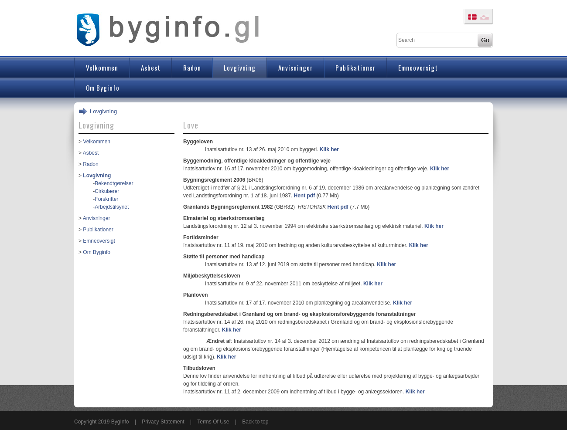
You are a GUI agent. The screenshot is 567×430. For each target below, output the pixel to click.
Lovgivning (103, 111)
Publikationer (98, 230)
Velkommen (96, 142)
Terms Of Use (213, 422)
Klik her (329, 149)
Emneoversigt (99, 241)
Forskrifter (106, 199)
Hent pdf (304, 196)
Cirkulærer (107, 191)
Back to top (255, 422)
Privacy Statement (163, 422)
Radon (90, 164)
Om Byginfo (96, 252)
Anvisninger (96, 218)
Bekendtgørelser (114, 183)
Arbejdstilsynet (112, 207)
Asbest (91, 153)
